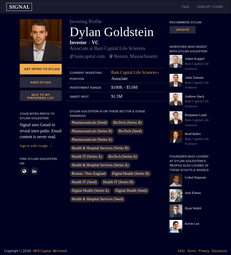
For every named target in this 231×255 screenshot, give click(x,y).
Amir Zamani (194, 77)
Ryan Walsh (193, 208)
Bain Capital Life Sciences (134, 72)
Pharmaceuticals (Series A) (92, 140)
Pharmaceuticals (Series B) (92, 131)
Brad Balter (193, 134)
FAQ (181, 251)
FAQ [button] (185, 7)
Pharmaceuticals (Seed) (89, 123)
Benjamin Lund (196, 115)
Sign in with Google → (36, 146)
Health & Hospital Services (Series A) (100, 165)
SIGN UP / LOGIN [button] (210, 7)
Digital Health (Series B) (130, 174)
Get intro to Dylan (42, 69)
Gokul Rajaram (195, 177)
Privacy (204, 251)
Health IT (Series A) (87, 157)
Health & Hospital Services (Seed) (97, 199)
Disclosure (219, 251)
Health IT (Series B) (118, 182)
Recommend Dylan (185, 22)
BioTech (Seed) (130, 131)
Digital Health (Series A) (90, 191)
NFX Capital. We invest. (50, 251)
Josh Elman (193, 193)
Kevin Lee (192, 224)
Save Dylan (40, 82)
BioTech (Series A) (122, 157)
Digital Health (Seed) (131, 191)
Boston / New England (89, 174)
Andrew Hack (194, 96)
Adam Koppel (194, 59)
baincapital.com (90, 56)
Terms (191, 251)
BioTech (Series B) (127, 123)
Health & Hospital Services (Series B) (100, 148)
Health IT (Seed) (84, 182)
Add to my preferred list (40, 96)
